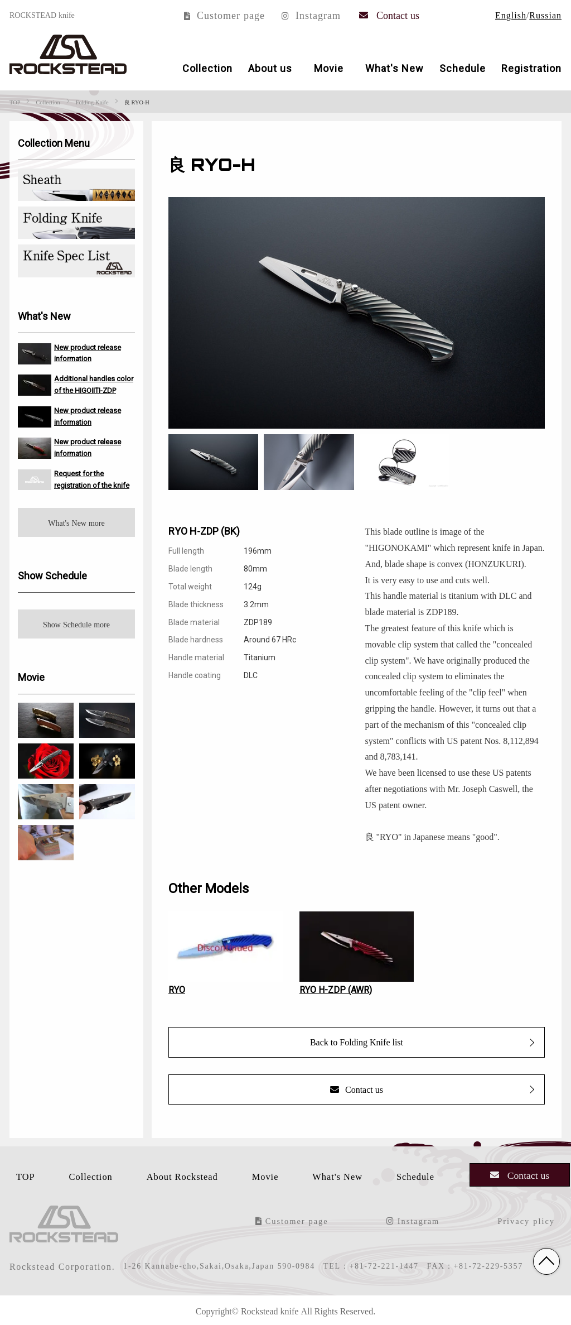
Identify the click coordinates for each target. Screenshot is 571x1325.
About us (270, 67)
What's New (394, 67)
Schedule (462, 67)
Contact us (389, 14)
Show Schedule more (76, 623)
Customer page (224, 14)
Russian (545, 14)
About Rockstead (181, 1175)
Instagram (311, 14)
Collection (207, 67)
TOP (19, 1175)
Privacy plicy (531, 1219)
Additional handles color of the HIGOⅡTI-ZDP (93, 384)
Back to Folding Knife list (356, 1041)
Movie (328, 67)
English (510, 14)
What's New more (76, 521)
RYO (176, 989)
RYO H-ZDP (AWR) (335, 989)
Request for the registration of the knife (91, 479)
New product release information (87, 352)
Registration (531, 67)
